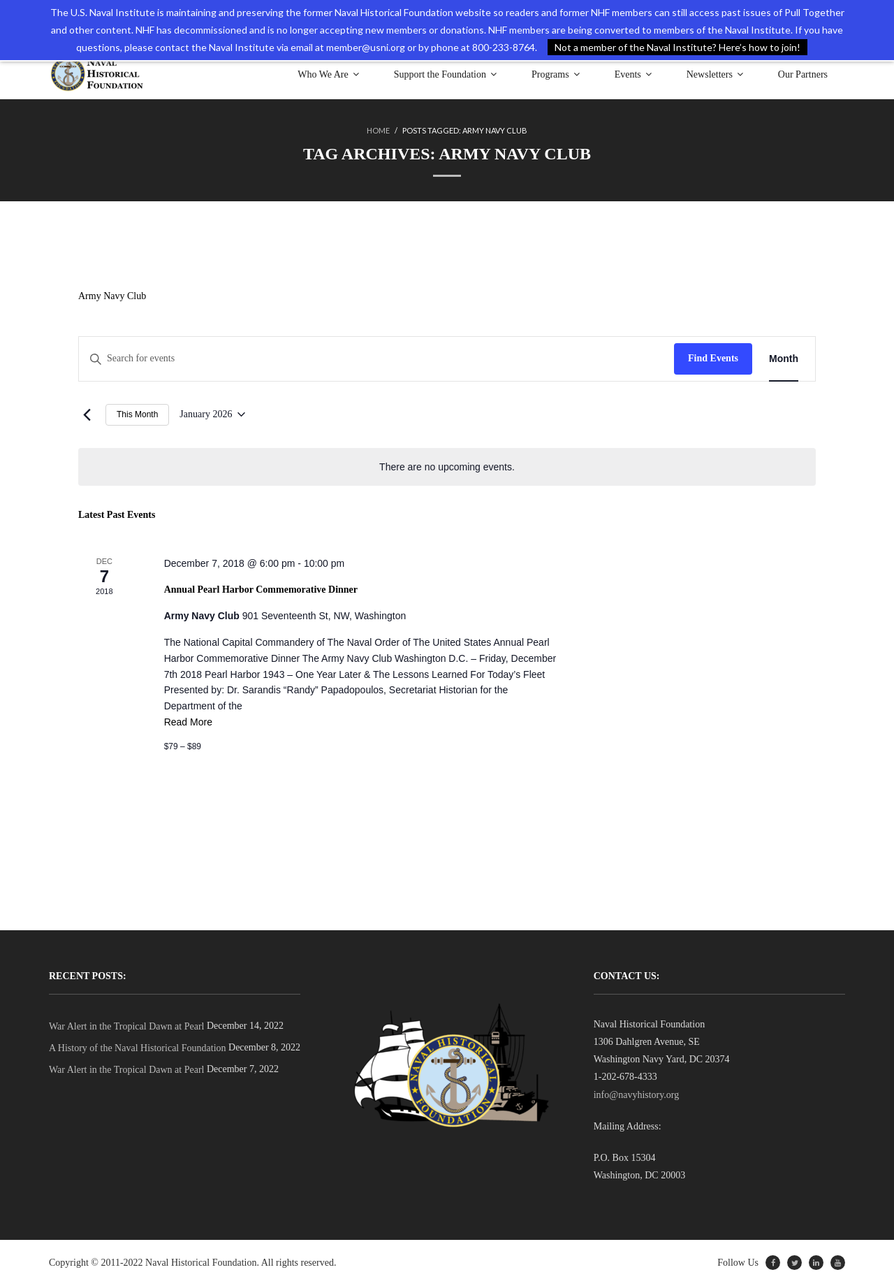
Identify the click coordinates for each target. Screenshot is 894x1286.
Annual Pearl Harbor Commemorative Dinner (261, 589)
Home (378, 130)
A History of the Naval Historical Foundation (137, 1048)
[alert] (447, 467)
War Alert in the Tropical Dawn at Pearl (126, 1026)
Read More (188, 722)
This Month (137, 414)
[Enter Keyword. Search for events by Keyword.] (376, 359)
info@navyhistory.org (637, 1095)
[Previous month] (86, 414)
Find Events (713, 358)
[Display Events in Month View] (783, 359)
